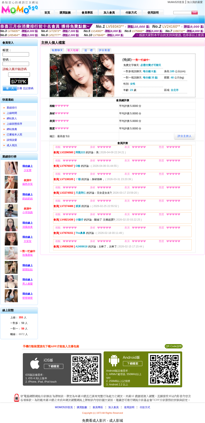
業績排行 (12, 107)
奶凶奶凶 (27, 198)
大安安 (27, 241)
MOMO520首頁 (64, 407)
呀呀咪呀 (27, 297)
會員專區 (98, 407)
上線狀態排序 (14, 123)
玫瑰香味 (27, 254)
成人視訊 (12, 145)
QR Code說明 (174, 346)
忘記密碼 (28, 88)
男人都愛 (27, 283)
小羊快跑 (27, 212)
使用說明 (129, 407)
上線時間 (12, 113)
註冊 (19, 88)
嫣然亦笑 (27, 183)
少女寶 (27, 170)
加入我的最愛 (195, 2)
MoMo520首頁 (176, 2)
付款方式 (145, 407)
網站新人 (12, 118)
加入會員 (113, 407)
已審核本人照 (14, 134)
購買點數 (81, 407)
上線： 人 (18, 317)
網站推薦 (12, 129)
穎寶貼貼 (27, 269)
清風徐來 (27, 226)
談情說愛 (12, 139)
